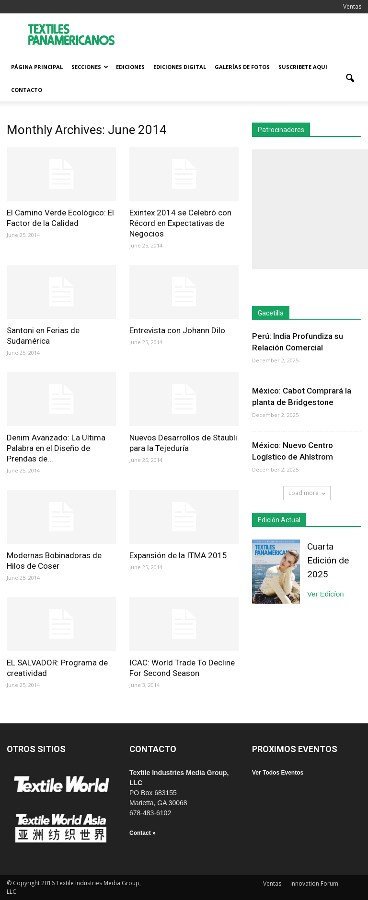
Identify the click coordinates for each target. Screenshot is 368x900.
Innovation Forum (314, 883)
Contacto (26, 89)
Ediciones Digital (179, 66)
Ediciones (130, 66)
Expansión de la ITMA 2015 (178, 555)
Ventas (352, 6)
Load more (306, 493)
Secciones (89, 66)
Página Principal (37, 66)
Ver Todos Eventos (277, 772)
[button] (349, 78)
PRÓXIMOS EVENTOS (294, 749)
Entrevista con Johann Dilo (177, 330)
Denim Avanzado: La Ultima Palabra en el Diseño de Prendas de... (56, 448)
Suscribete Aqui (302, 66)
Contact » (142, 833)
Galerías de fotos (242, 66)
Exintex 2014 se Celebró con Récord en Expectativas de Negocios (180, 223)
